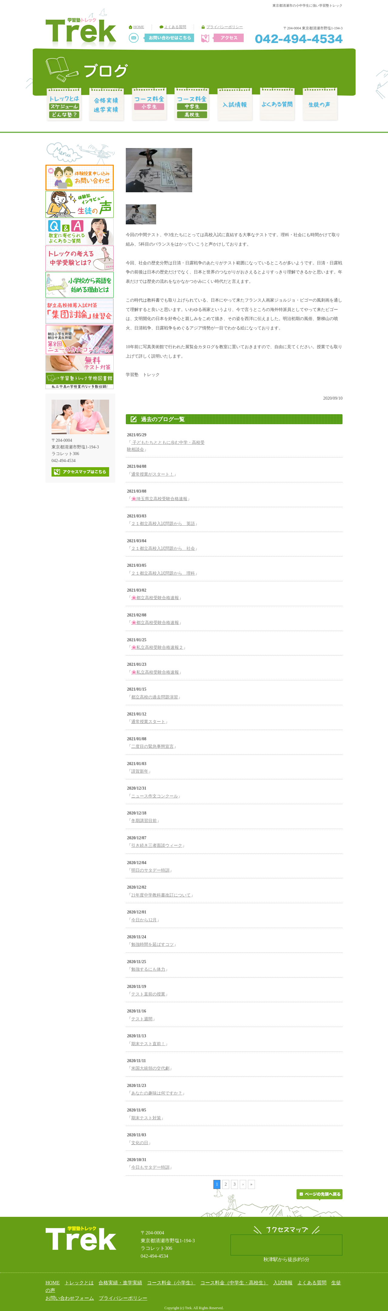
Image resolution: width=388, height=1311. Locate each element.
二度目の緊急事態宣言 (152, 746)
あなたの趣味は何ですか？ (156, 1093)
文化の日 (139, 1143)
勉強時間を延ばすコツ (152, 944)
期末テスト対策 (146, 1118)
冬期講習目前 (144, 820)
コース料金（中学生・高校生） (234, 1282)
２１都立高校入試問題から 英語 (163, 523)
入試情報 (283, 1282)
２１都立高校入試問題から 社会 (163, 548)
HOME (138, 27)
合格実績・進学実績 (120, 1282)
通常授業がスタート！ (152, 474)
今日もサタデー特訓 (150, 1167)
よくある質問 (175, 27)
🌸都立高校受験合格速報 (155, 598)
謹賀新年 (139, 771)
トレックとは (79, 1282)
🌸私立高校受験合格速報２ (157, 647)
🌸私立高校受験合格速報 (155, 672)
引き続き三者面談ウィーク (156, 845)
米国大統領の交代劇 (150, 1068)
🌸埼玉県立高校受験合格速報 (159, 499)
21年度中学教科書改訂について (161, 895)
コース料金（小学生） (171, 1282)
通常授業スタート (148, 721)
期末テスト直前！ (148, 1044)
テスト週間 (141, 1019)
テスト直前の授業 (148, 994)
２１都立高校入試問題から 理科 (163, 573)
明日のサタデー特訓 (150, 870)
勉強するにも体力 (148, 969)
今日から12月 (144, 920)
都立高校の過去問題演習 (154, 697)
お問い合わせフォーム (69, 1298)
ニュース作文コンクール (154, 796)
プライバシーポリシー (224, 27)
